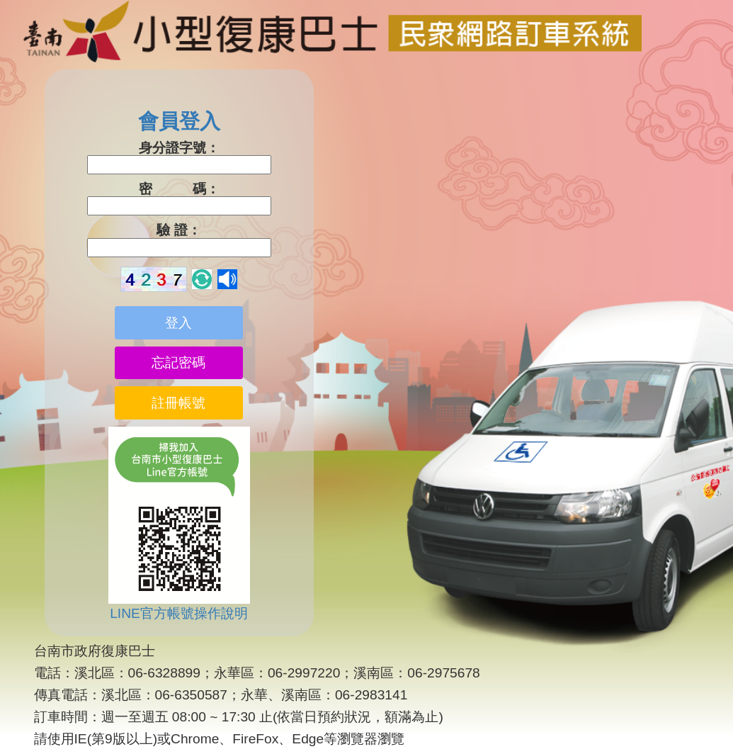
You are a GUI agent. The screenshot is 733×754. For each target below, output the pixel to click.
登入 (178, 322)
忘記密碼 (178, 362)
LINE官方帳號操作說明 (179, 613)
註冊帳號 (178, 402)
